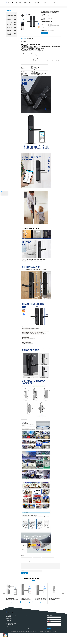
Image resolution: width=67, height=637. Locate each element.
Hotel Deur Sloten (11, 27)
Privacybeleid (28, 628)
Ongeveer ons (28, 615)
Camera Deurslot (11, 19)
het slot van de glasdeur (11, 32)
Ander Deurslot (11, 36)
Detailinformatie (23, 38)
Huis (16, 2)
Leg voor (24, 573)
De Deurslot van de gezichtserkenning (11, 17)
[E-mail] (54, 621)
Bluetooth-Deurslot (11, 22)
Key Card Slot (11, 25)
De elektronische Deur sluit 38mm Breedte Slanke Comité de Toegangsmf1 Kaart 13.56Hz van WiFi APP (11, 599)
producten (25, 2)
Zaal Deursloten (11, 30)
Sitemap (27, 626)
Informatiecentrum (37, 2)
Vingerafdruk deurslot (11, 15)
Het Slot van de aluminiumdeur (11, 34)
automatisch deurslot (11, 21)
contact (45, 2)
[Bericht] (54, 624)
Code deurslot (11, 24)
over (20, 2)
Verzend (49, 628)
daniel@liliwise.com (9, 618)
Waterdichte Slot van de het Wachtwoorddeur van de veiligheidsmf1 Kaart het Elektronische (25, 599)
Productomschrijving (30, 38)
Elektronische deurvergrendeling (11, 13)
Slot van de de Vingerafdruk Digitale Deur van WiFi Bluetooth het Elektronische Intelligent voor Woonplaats (41, 599)
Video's (30, 2)
